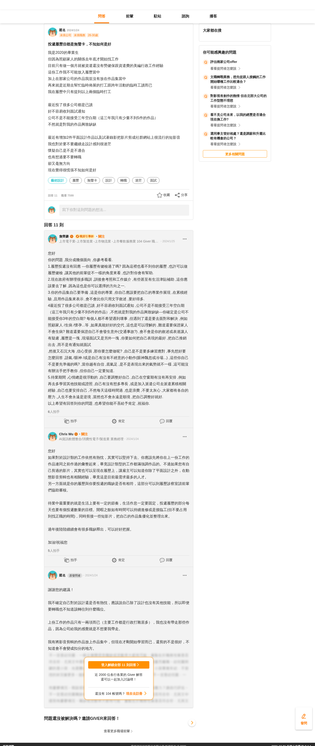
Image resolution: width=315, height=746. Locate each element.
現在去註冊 (134, 693)
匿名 (70, 575)
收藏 (166, 195)
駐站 (157, 16)
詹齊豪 (64, 236)
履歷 (75, 180)
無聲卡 (92, 180)
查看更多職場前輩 (117, 731)
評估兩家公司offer (223, 62)
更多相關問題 (235, 154)
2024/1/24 (73, 30)
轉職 (123, 180)
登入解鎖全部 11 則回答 (118, 665)
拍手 (73, 421)
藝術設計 (57, 180)
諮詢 (185, 16)
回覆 (169, 421)
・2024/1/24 (131, 439)
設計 (108, 180)
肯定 (121, 421)
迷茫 (138, 180)
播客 (213, 16)
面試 (153, 180)
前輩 (129, 16)
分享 (184, 195)
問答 (101, 16)
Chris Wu (66, 434)
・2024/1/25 (167, 241)
